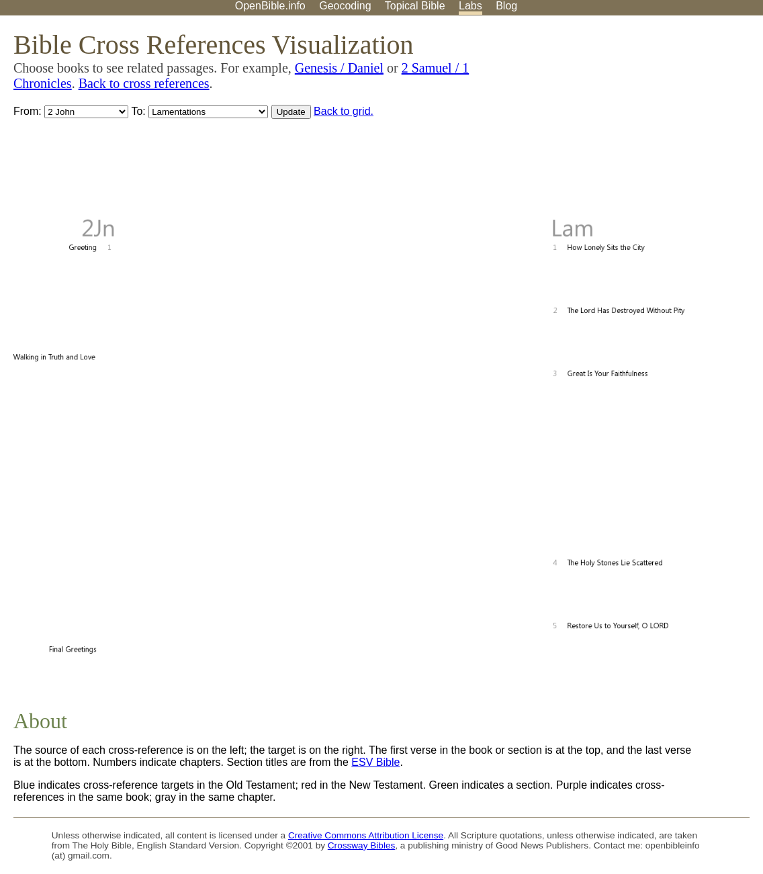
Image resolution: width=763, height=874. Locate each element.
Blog (506, 5)
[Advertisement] (627, 120)
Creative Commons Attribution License (365, 835)
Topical (415, 5)
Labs (470, 5)
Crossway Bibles (361, 845)
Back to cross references (144, 83)
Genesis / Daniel (339, 67)
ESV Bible (375, 762)
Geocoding (345, 5)
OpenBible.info (270, 5)
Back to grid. (343, 111)
